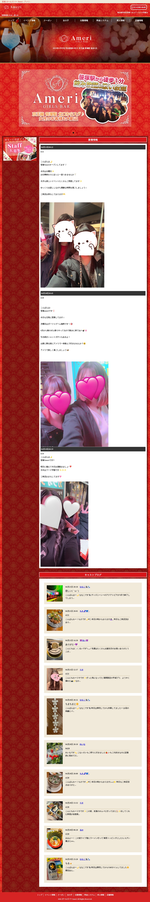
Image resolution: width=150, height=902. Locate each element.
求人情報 (121, 20)
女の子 (66, 20)
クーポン (48, 20)
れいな (82, 744)
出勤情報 (84, 20)
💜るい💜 (84, 640)
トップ (11, 20)
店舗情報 (139, 20)
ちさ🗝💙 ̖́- (84, 611)
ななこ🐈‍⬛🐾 (85, 587)
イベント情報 (29, 20)
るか (81, 830)
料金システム (102, 20)
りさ (81, 670)
